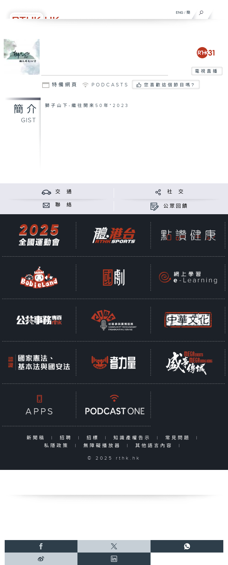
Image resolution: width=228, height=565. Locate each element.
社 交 (176, 192)
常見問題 (179, 438)
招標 (94, 438)
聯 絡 (64, 205)
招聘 (67, 438)
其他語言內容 (155, 445)
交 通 (64, 192)
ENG (179, 12)
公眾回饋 (175, 206)
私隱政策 (58, 445)
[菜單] (219, 11)
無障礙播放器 (103, 445)
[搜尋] (201, 11)
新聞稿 (37, 438)
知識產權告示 (133, 438)
